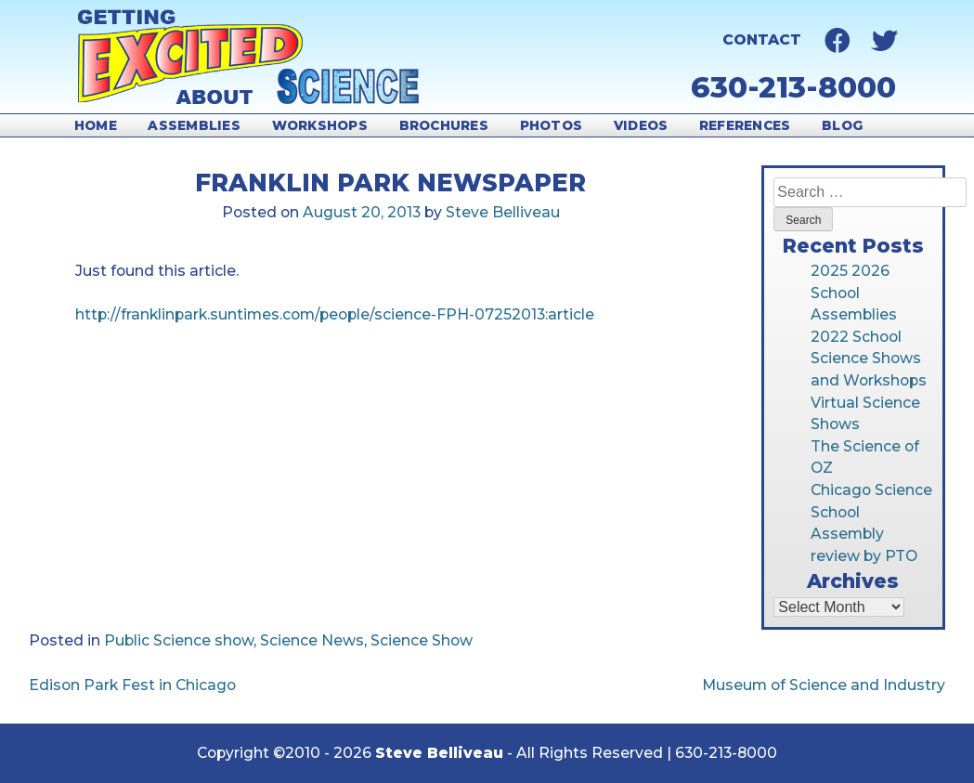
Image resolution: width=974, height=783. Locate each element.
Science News (312, 640)
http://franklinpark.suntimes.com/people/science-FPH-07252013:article (334, 314)
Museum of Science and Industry (823, 685)
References (745, 125)
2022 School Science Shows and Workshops (869, 358)
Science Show (421, 640)
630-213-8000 (793, 87)
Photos (551, 125)
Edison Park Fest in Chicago (132, 685)
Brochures (443, 125)
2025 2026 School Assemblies (854, 292)
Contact (761, 39)
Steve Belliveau (503, 212)
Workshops (320, 125)
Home (95, 125)
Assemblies (194, 125)
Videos (641, 125)
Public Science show (178, 640)
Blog (842, 125)
